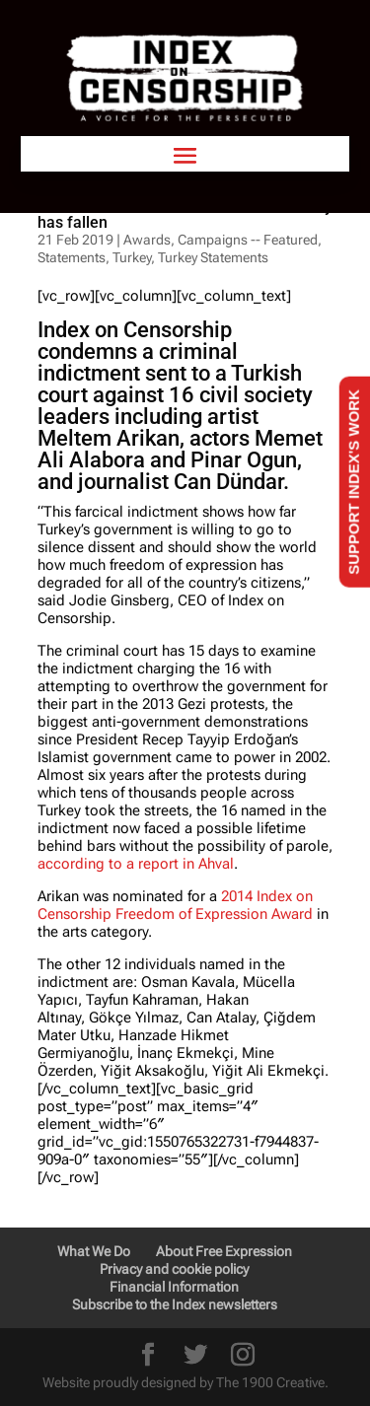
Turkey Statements (213, 257)
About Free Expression (224, 1251)
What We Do (93, 1251)
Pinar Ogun (243, 460)
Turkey (131, 257)
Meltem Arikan (108, 438)
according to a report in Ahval (135, 864)
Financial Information (174, 1287)
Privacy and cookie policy (174, 1269)
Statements (71, 257)
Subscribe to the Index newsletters (174, 1304)
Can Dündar (228, 481)
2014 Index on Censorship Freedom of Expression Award (175, 905)
